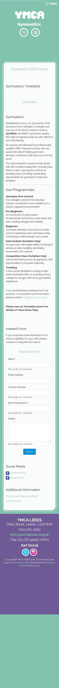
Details (11, 492)
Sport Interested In (18, 476)
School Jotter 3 (16, 636)
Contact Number (17, 460)
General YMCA (17, 546)
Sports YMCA (17, 551)
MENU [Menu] (51, 3)
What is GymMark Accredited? (22, 569)
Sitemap (49, 636)
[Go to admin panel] (29, 639)
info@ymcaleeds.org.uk (35, 356)
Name (12, 432)
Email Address (16, 448)
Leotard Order (13, 574)
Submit (29, 525)
